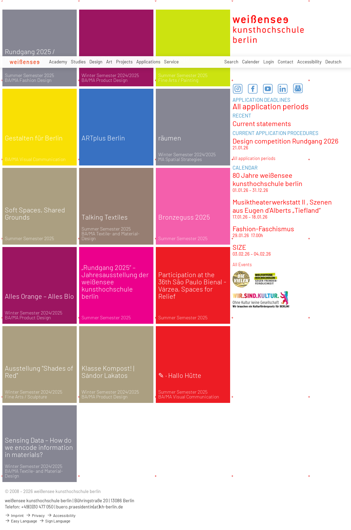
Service (171, 61)
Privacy (35, 515)
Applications (148, 61)
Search (231, 61)
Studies (78, 61)
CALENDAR (245, 167)
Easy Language (21, 520)
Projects (124, 61)
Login (268, 61)
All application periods (271, 106)
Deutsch (333, 61)
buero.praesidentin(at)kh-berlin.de (89, 506)
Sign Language (54, 520)
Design (95, 61)
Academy (58, 61)
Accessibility (309, 61)
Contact (285, 61)
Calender (251, 61)
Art (109, 61)
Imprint (14, 515)
